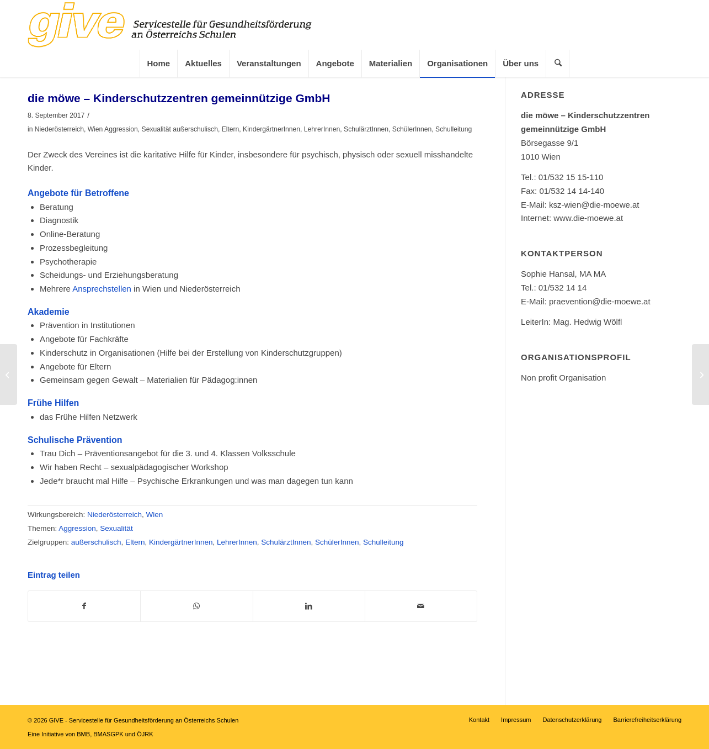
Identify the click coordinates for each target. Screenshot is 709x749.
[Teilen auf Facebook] (84, 606)
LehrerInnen (322, 129)
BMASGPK (108, 734)
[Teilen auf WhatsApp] (196, 606)
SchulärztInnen (366, 129)
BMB (83, 734)
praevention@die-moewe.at (600, 301)
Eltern (230, 129)
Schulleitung (453, 129)
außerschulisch (195, 129)
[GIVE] (185, 25)
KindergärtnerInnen (271, 129)
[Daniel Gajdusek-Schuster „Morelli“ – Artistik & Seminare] (700, 374)
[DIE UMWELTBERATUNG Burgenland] (8, 374)
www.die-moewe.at (588, 218)
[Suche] (562, 63)
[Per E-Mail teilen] (421, 606)
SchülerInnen (412, 129)
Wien (95, 129)
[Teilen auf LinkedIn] (309, 606)
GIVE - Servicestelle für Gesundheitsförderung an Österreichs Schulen (144, 720)
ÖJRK (145, 734)
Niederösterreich (59, 129)
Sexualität (156, 129)
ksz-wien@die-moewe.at (594, 204)
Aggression (121, 129)
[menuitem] (159, 63)
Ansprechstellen (103, 288)
